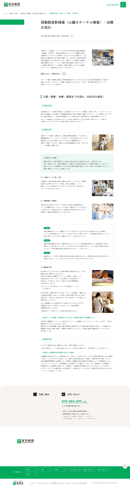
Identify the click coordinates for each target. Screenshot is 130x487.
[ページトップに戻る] (125, 466)
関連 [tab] (32, 474)
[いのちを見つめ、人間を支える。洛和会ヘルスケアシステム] (18, 483)
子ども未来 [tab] (75, 469)
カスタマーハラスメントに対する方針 (75, 483)
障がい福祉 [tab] (103, 469)
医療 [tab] (32, 469)
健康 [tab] (60, 469)
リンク (32, 483)
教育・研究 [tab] (89, 469)
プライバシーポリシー (42, 483)
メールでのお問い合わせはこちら (71, 406)
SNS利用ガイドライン (57, 483)
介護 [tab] (46, 469)
